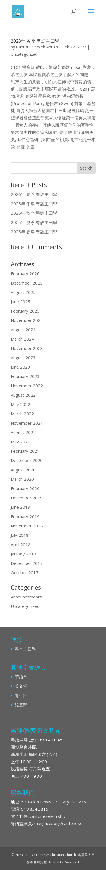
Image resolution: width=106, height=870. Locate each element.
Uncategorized (24, 54)
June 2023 (20, 367)
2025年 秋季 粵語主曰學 (34, 213)
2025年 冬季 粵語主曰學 (34, 203)
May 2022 (20, 404)
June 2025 (20, 301)
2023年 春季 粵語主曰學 (35, 41)
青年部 (21, 695)
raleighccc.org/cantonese (58, 823)
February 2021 (25, 451)
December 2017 (27, 563)
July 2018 (20, 535)
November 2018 (27, 526)
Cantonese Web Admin (37, 47)
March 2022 (22, 413)
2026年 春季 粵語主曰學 (34, 194)
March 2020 (22, 479)
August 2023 (23, 357)
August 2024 (23, 329)
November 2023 (27, 348)
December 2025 (27, 283)
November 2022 (27, 385)
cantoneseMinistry (48, 816)
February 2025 (25, 311)
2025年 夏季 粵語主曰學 (34, 222)
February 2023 (25, 376)
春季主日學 (25, 649)
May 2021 (20, 441)
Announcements (26, 597)
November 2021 (27, 423)
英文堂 (21, 686)
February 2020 (25, 488)
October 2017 (24, 572)
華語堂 (21, 676)
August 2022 (23, 395)
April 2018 (21, 544)
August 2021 (23, 432)
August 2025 (23, 292)
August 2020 (23, 470)
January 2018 (23, 554)
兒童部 (21, 704)
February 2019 (25, 516)
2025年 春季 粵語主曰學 (34, 231)
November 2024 (27, 320)
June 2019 (20, 507)
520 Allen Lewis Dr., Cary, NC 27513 (56, 802)
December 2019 (27, 498)
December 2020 (27, 460)
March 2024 (22, 339)
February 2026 (25, 273)
